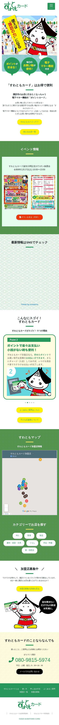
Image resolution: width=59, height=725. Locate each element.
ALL (17, 535)
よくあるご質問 (49, 689)
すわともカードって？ (30, 122)
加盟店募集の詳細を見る (30, 589)
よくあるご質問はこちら (30, 410)
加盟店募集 (35, 692)
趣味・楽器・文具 (14, 543)
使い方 (24, 689)
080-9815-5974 (29, 660)
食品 (41, 535)
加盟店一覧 (23, 692)
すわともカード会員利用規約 (19, 713)
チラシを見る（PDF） (29, 217)
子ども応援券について (30, 420)
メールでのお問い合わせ (30, 671)
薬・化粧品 (29, 550)
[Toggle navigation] (51, 6)
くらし (32, 543)
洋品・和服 (47, 543)
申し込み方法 (35, 689)
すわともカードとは (11, 689)
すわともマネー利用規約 (41, 713)
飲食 (29, 535)
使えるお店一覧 (29, 132)
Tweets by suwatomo (29, 304)
